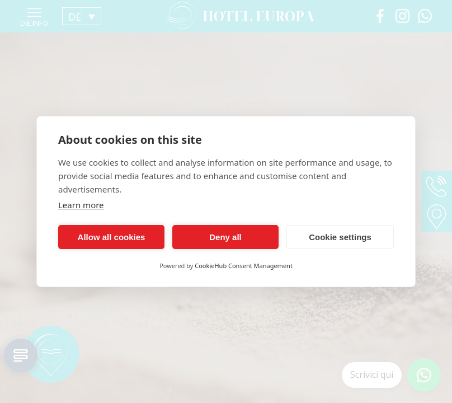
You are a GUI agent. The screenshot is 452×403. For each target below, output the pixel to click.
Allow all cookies (111, 237)
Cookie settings (340, 237)
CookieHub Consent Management (244, 265)
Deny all (225, 237)
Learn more (81, 204)
